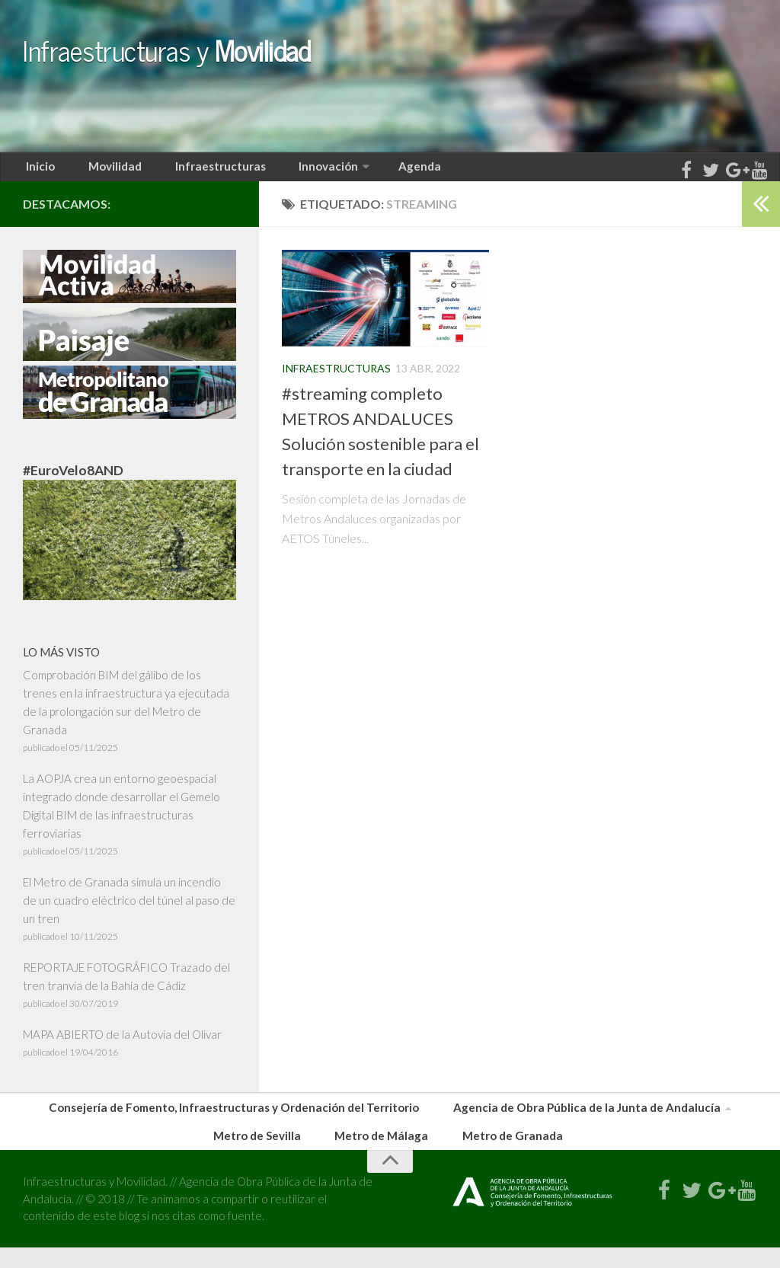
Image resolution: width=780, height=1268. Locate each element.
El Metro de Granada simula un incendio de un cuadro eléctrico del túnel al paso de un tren (129, 910)
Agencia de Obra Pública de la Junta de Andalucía (575, 1120)
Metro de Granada (505, 1154)
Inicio (37, 171)
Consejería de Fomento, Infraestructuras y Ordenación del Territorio (245, 1120)
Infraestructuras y (311, 62)
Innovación (298, 171)
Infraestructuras (199, 171)
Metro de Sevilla (269, 1154)
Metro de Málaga (384, 1154)
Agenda (382, 171)
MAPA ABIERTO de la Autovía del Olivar (122, 1044)
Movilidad (101, 171)
